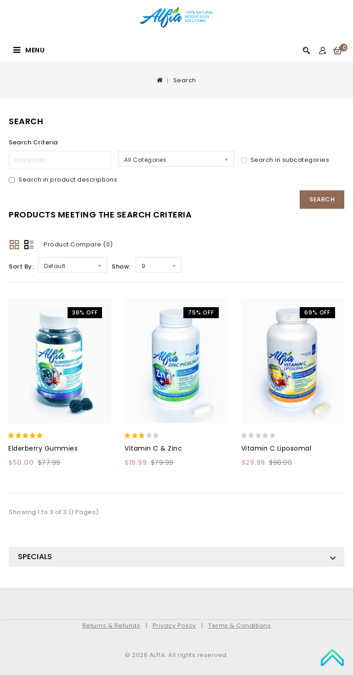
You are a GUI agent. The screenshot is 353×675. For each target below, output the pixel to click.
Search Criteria (33, 142)
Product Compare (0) (78, 244)
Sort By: (21, 266)
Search (184, 80)
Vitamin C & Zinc (153, 448)
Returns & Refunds (111, 625)
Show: (121, 266)
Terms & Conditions (239, 625)
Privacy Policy (174, 625)
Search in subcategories (285, 159)
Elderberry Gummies (43, 448)
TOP (332, 656)
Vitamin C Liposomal (276, 448)
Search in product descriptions (63, 179)
